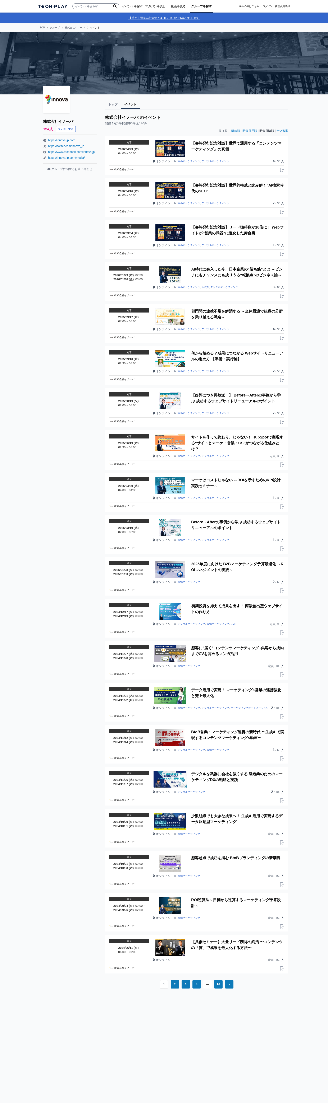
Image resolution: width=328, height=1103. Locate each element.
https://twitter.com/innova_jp (66, 146)
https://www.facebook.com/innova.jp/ (71, 152)
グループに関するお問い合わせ (69, 169)
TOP (42, 27)
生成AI (205, 287)
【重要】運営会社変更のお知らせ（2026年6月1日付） (164, 18)
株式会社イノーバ (75, 27)
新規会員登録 (282, 6)
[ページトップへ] (52, 6)
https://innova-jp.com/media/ (66, 157)
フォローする (65, 129)
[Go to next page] (229, 984)
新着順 (235, 130)
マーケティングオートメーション (249, 708)
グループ (55, 27)
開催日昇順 (249, 130)
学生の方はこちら (249, 6)
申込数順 (282, 130)
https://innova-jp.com (61, 140)
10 (218, 984)
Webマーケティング (189, 161)
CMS (233, 624)
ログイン (268, 6)
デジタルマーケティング (215, 161)
